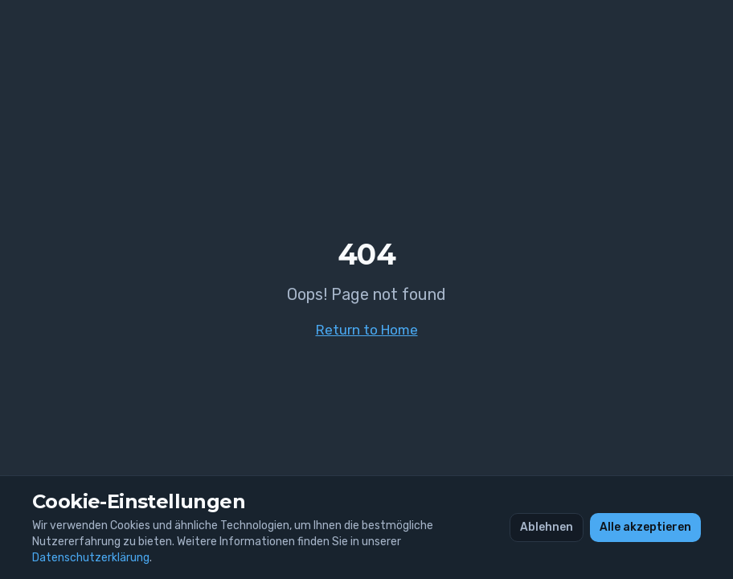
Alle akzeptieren (645, 527)
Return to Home (367, 330)
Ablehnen (546, 527)
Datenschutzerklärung (90, 558)
